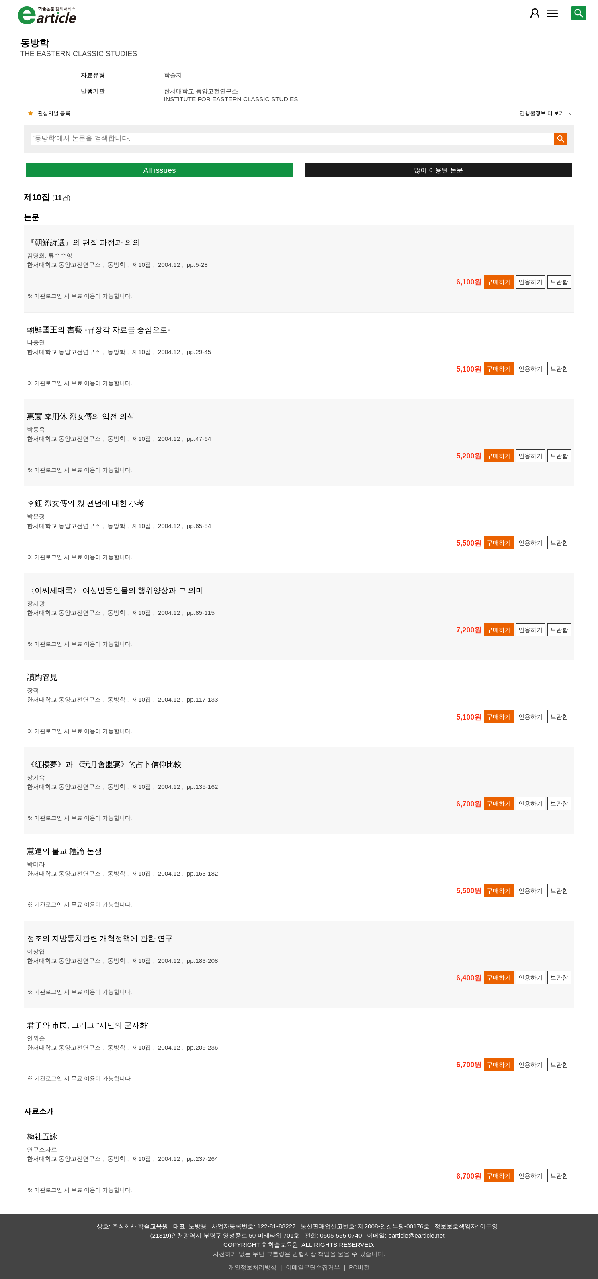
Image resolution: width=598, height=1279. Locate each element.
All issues (159, 170)
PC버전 (359, 1267)
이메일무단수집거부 (313, 1267)
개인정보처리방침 (252, 1267)
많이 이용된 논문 (438, 170)
